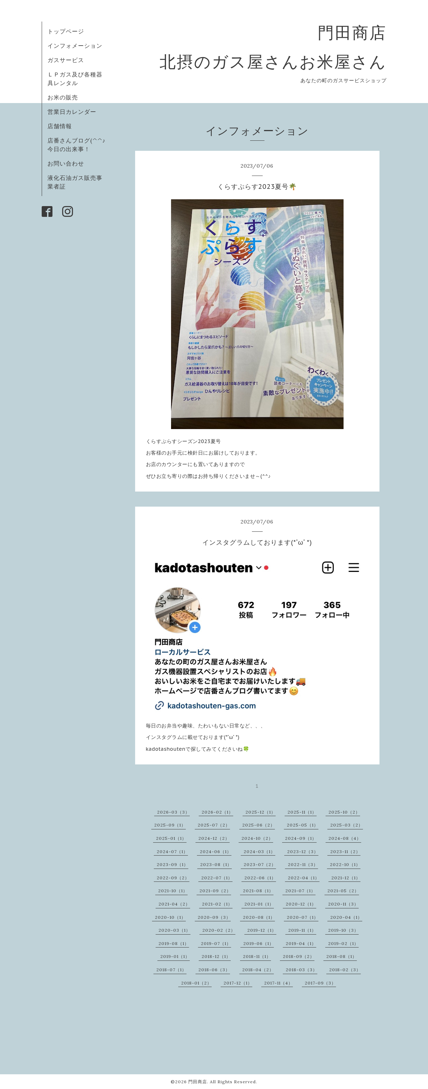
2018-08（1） (341, 956)
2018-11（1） (257, 956)
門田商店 (197, 1081)
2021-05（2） (343, 890)
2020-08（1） (259, 917)
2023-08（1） (216, 864)
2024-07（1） (172, 851)
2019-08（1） (173, 943)
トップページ (65, 31)
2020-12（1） (301, 904)
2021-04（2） (174, 904)
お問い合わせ (65, 163)
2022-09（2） (173, 877)
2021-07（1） (300, 890)
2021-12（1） (345, 877)
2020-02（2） (218, 930)
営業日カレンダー (71, 111)
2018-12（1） (216, 956)
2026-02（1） (217, 812)
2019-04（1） (301, 943)
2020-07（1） (302, 917)
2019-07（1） (216, 943)
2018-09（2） (298, 956)
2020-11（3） (343, 904)
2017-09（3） (320, 983)
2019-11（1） (302, 930)
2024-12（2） (214, 838)
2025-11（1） (302, 812)
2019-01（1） (175, 956)
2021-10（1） (173, 890)
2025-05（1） (302, 825)
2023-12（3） (302, 851)
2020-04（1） (346, 917)
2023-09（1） (172, 864)
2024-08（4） (344, 838)
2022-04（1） (303, 877)
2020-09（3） (214, 917)
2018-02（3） (345, 969)
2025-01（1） (171, 838)
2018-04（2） (258, 969)
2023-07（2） (260, 864)
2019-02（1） (343, 943)
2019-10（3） (343, 930)
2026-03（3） (173, 812)
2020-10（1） (170, 917)
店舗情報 (59, 126)
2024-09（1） (301, 838)
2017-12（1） (238, 983)
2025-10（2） (344, 812)
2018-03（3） (301, 969)
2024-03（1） (259, 851)
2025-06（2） (258, 825)
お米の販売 (62, 97)
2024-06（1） (215, 851)
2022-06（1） (260, 877)
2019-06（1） (258, 943)
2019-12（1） (261, 930)
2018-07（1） (171, 969)
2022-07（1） (217, 877)
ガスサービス (65, 60)
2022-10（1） (345, 864)
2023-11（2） (345, 851)
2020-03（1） (174, 930)
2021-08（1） (258, 890)
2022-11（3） (303, 864)
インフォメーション (74, 45)
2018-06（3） (214, 969)
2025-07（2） (214, 825)
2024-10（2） (257, 838)
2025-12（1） (260, 812)
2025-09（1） (170, 825)
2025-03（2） (346, 825)
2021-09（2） (215, 890)
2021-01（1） (259, 904)
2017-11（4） (278, 983)
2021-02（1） (217, 904)
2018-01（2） (196, 983)
